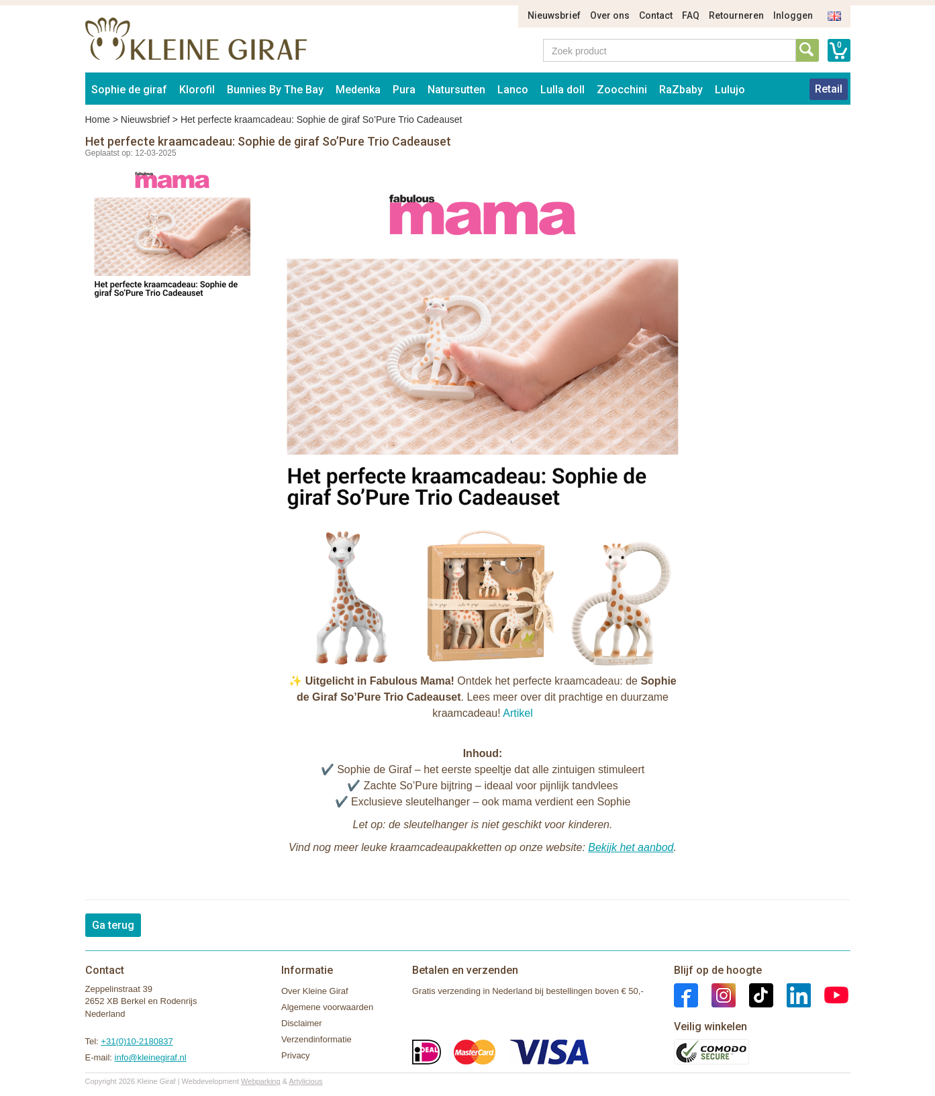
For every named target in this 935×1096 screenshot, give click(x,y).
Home (97, 119)
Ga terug (113, 925)
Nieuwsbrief (554, 15)
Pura (404, 89)
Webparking (261, 1081)
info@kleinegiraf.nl (151, 1057)
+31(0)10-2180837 (137, 1041)
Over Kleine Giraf (314, 991)
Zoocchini (622, 89)
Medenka (358, 89)
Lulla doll (562, 89)
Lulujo (730, 89)
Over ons (610, 15)
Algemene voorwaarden (327, 1007)
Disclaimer (301, 1023)
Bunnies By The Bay (275, 89)
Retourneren (736, 15)
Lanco (512, 89)
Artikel (517, 713)
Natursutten (456, 89)
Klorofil (197, 89)
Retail (828, 89)
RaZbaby (681, 89)
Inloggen (793, 15)
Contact (656, 15)
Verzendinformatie (316, 1039)
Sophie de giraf (129, 89)
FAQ (690, 15)
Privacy (295, 1055)
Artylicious (305, 1081)
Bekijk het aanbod (630, 847)
